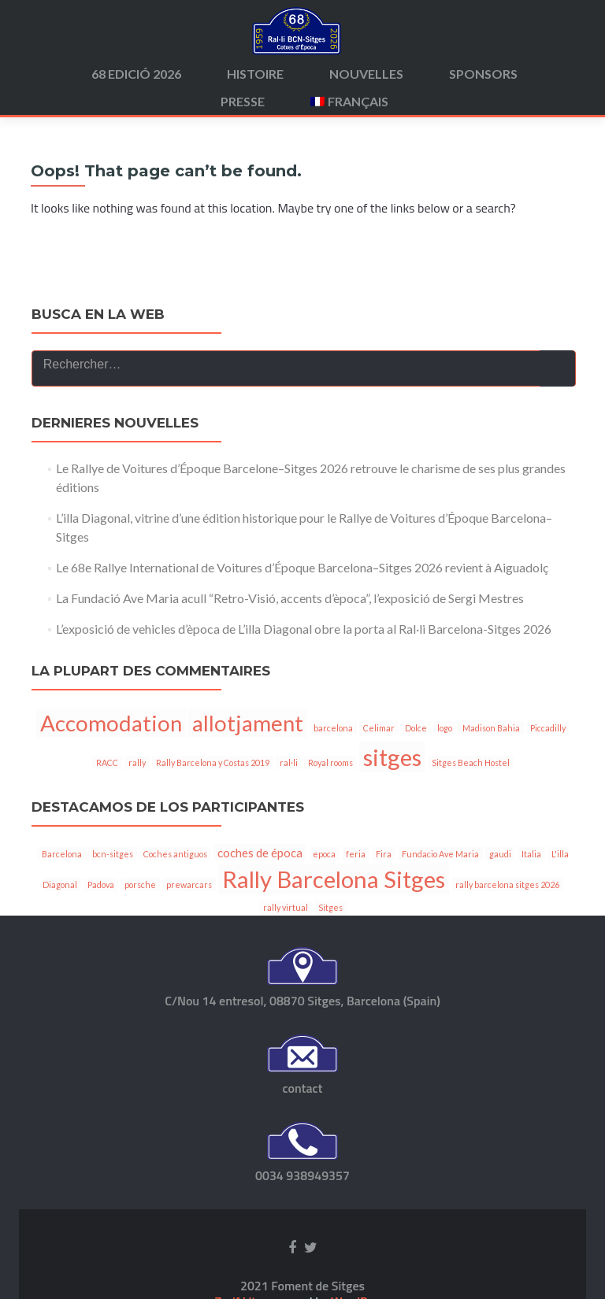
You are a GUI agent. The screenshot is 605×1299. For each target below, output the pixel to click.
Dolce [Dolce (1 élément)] (416, 759)
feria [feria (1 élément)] (356, 885)
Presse (243, 101)
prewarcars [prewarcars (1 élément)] (189, 916)
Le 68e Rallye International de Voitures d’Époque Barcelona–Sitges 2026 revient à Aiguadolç (302, 598)
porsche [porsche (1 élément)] (140, 916)
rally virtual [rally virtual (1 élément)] (285, 939)
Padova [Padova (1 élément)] (100, 916)
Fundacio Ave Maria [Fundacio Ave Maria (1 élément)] (440, 885)
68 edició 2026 (136, 73)
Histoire (255, 73)
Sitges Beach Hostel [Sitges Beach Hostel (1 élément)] (471, 794)
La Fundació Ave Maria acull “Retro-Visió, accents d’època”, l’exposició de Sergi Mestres (290, 629)
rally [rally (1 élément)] (137, 794)
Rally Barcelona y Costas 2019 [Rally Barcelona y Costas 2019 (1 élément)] (212, 794)
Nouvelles (366, 73)
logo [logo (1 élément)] (444, 759)
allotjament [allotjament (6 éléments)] (247, 755)
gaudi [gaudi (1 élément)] (500, 885)
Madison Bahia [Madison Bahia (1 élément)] (491, 759)
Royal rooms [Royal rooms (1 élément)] (330, 794)
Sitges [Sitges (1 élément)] (330, 939)
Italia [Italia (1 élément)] (531, 885)
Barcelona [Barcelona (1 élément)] (62, 885)
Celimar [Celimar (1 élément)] (379, 759)
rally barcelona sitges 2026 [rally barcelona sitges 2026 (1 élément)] (507, 916)
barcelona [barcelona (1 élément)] (333, 759)
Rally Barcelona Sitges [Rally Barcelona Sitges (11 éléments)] (333, 910)
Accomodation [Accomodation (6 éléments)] (111, 755)
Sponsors (483, 73)
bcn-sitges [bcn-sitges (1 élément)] (112, 885)
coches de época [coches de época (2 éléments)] (259, 884)
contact (303, 1119)
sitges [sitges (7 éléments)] (392, 788)
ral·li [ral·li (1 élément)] (289, 794)
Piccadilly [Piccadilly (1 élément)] (548, 759)
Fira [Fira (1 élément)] (384, 885)
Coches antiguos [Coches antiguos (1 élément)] (175, 885)
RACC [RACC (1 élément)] (107, 794)
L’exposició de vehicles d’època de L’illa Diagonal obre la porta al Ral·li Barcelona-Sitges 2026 (303, 660)
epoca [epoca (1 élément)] (324, 885)
